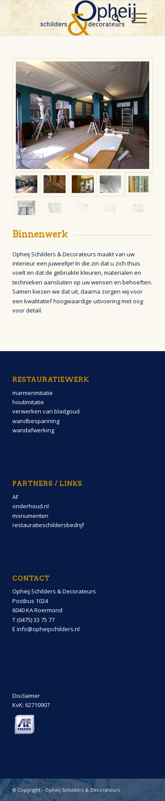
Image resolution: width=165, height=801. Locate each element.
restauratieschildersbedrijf (48, 525)
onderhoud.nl (30, 506)
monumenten (30, 516)
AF (15, 497)
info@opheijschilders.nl (48, 629)
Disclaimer (26, 696)
